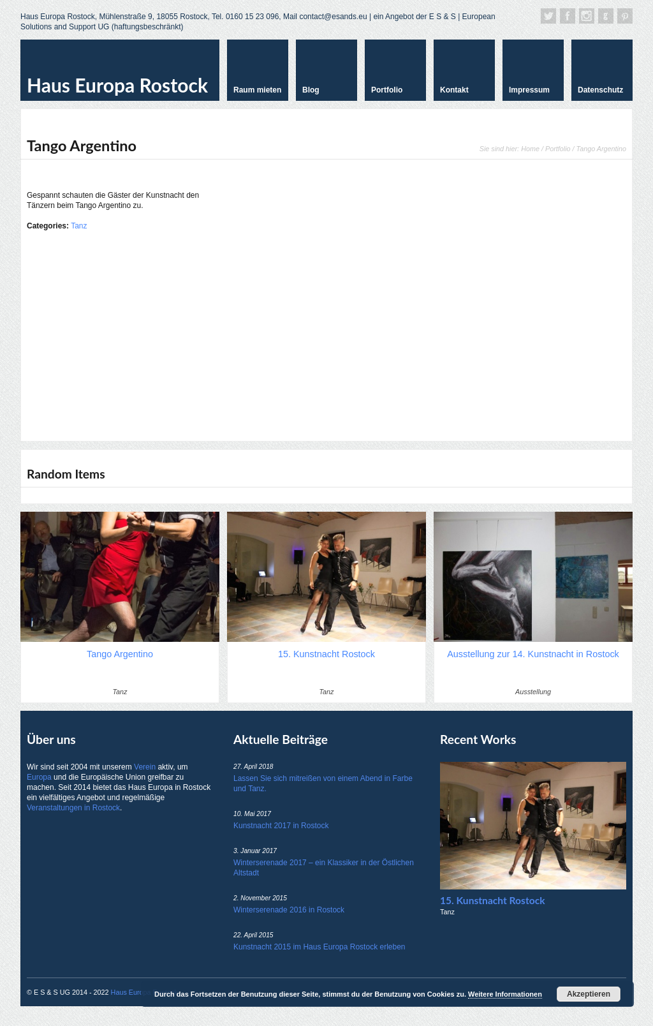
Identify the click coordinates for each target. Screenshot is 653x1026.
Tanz (79, 225)
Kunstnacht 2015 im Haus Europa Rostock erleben (319, 946)
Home (530, 148)
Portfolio (558, 148)
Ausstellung (533, 691)
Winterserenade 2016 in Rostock (288, 909)
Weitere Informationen (505, 994)
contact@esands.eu (333, 16)
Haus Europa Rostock (117, 84)
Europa (39, 777)
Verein (145, 766)
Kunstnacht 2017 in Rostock (280, 825)
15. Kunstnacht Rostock (492, 900)
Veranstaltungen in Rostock (73, 807)
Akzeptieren (588, 994)
